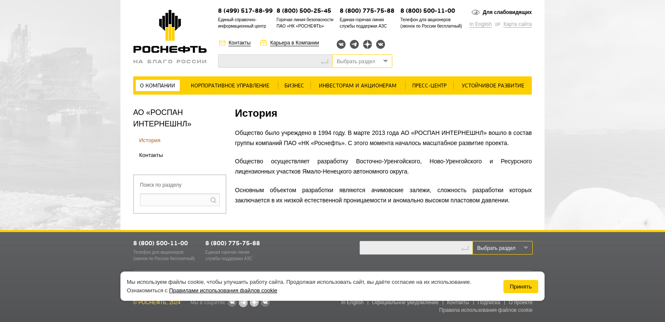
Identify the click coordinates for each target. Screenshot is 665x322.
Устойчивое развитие (493, 86)
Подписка (489, 302)
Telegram (354, 44)
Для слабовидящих (507, 12)
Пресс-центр (429, 86)
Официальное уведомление (405, 302)
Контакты (240, 43)
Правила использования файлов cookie (486, 310)
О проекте (521, 302)
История (149, 140)
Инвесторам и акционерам (358, 86)
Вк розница (380, 45)
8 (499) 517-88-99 (245, 11)
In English (480, 24)
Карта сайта (517, 24)
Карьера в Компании (294, 43)
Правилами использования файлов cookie (223, 290)
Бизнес (294, 86)
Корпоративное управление (230, 86)
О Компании (157, 86)
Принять (521, 286)
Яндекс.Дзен (367, 44)
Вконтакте (341, 44)
